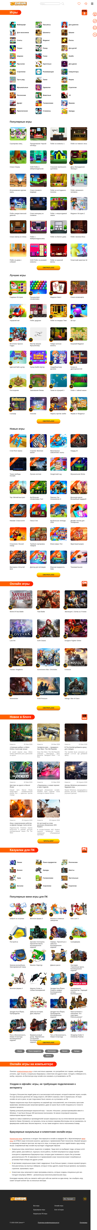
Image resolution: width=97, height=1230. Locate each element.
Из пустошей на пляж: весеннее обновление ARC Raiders (47, 825)
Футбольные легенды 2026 (58, 513)
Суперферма (79, 934)
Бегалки (16, 886)
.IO (66, 95)
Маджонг (43, 40)
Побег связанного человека (79, 183)
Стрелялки (17, 72)
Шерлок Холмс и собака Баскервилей (38, 981)
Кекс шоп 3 (79, 910)
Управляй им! (18, 312)
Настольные (69, 878)
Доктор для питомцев (38, 559)
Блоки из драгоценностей (79, 360)
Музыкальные (19, 87)
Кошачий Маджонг (79, 336)
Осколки (38, 405)
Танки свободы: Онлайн (18, 467)
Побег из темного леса (79, 136)
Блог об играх (59, 1210)
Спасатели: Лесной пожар (18, 537)
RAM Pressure (48, 688)
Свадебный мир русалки (58, 360)
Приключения (19, 111)
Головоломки (44, 103)
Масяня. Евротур (38, 957)
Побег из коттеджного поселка (58, 183)
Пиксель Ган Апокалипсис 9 (58, 490)
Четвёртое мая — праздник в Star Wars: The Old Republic (47, 748)
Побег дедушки (38, 312)
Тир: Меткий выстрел (18, 489)
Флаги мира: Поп (58, 536)
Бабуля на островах (18, 910)
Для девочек (69, 25)
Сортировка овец (18, 136)
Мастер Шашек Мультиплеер (38, 336)
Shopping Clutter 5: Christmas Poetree (79, 1028)
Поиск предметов (46, 862)
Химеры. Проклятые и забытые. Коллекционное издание (58, 936)
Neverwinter (21, 688)
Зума (15, 878)
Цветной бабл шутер (18, 359)
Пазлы (67, 40)
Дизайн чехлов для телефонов (79, 513)
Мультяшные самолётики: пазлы (58, 443)
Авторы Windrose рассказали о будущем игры (76, 786)
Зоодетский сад (58, 466)
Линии (16, 862)
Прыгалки (17, 64)
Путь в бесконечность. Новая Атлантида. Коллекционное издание (18, 1030)
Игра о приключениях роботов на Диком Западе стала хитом (21, 824)
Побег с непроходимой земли (58, 206)
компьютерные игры (24, 1072)
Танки (41, 80)
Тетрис (16, 48)
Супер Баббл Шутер (38, 359)
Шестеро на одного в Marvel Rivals (20, 786)
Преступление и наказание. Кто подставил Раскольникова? (79, 1006)
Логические (18, 95)
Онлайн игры (58, 1206)
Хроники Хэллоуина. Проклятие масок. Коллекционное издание (38, 936)
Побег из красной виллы (58, 253)
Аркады (68, 111)
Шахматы (43, 33)
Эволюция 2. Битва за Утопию (76, 601)
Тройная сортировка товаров (38, 537)
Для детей (69, 48)
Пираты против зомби (58, 405)
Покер (42, 48)
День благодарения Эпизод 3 (79, 160)
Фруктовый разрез (79, 536)
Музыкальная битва (79, 466)
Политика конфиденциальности (48, 1222)
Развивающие (45, 72)
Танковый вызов (79, 559)
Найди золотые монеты (58, 336)
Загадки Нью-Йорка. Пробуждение (18, 1004)
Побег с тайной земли (79, 382)
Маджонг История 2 (79, 205)
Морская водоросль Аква (58, 560)
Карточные (43, 64)
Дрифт (16, 103)
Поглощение (18, 382)
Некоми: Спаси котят (18, 512)
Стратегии (69, 87)
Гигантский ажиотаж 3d (79, 252)
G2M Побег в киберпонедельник (38, 160)
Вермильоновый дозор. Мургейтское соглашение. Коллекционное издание (38, 1031)
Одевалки (43, 87)
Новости (12, 744)
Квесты (67, 870)
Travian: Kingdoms (21, 659)
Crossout (76, 659)
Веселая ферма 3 (38, 910)
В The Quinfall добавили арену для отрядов (76, 748)
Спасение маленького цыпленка (58, 160)
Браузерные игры (39, 1210)
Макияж (68, 103)
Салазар (18, 405)
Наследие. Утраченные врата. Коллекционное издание (79, 960)
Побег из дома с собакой (18, 253)
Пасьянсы (43, 25)
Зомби (67, 56)
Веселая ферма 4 (18, 980)
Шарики (16, 56)
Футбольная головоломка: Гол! (38, 490)
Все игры (36, 1206)
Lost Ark (21, 630)
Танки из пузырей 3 (58, 382)
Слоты (16, 40)
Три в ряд (17, 80)
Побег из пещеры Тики (58, 312)
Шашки (67, 33)
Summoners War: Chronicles (48, 659)
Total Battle (48, 601)
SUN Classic (48, 630)
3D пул (79, 312)
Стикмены (43, 111)
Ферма (67, 80)
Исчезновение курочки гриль (18, 183)
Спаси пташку (18, 159)
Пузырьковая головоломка (38, 290)
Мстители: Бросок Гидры (18, 336)
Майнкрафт (18, 25)
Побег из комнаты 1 (58, 136)
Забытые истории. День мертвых (38, 1004)
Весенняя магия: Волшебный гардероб (79, 490)
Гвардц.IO (79, 443)
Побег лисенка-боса (79, 229)
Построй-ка (18, 934)
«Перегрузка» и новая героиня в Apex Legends (48, 786)
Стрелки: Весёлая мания (38, 443)
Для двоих (69, 64)
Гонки (41, 56)
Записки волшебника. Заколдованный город (18, 958)
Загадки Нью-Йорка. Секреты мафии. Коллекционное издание (58, 983)
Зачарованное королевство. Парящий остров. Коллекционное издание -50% (79, 984)
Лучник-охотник (38, 466)
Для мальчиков (19, 33)
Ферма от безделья (79, 405)
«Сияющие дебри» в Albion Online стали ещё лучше (19, 748)
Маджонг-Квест (58, 289)
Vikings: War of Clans (76, 688)
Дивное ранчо (58, 957)
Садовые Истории (18, 289)
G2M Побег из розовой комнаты (38, 253)
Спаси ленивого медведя (38, 183)
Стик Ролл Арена (18, 443)
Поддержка (83, 1222)
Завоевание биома (38, 382)
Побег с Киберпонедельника (38, 229)
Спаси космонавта (79, 289)
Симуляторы (70, 72)
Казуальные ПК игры (40, 1214)
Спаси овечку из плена (18, 229)
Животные (43, 95)
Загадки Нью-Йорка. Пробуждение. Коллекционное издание (58, 1006)
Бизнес (16, 870)
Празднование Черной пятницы (38, 136)
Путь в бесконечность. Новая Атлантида (58, 1028)
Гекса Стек (38, 512)
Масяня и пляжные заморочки (58, 911)
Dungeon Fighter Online (76, 630)
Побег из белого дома (58, 229)
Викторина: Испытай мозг (18, 560)
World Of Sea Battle (21, 601)
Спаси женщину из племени (38, 206)
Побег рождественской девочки (18, 206)
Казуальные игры (16, 1139)
